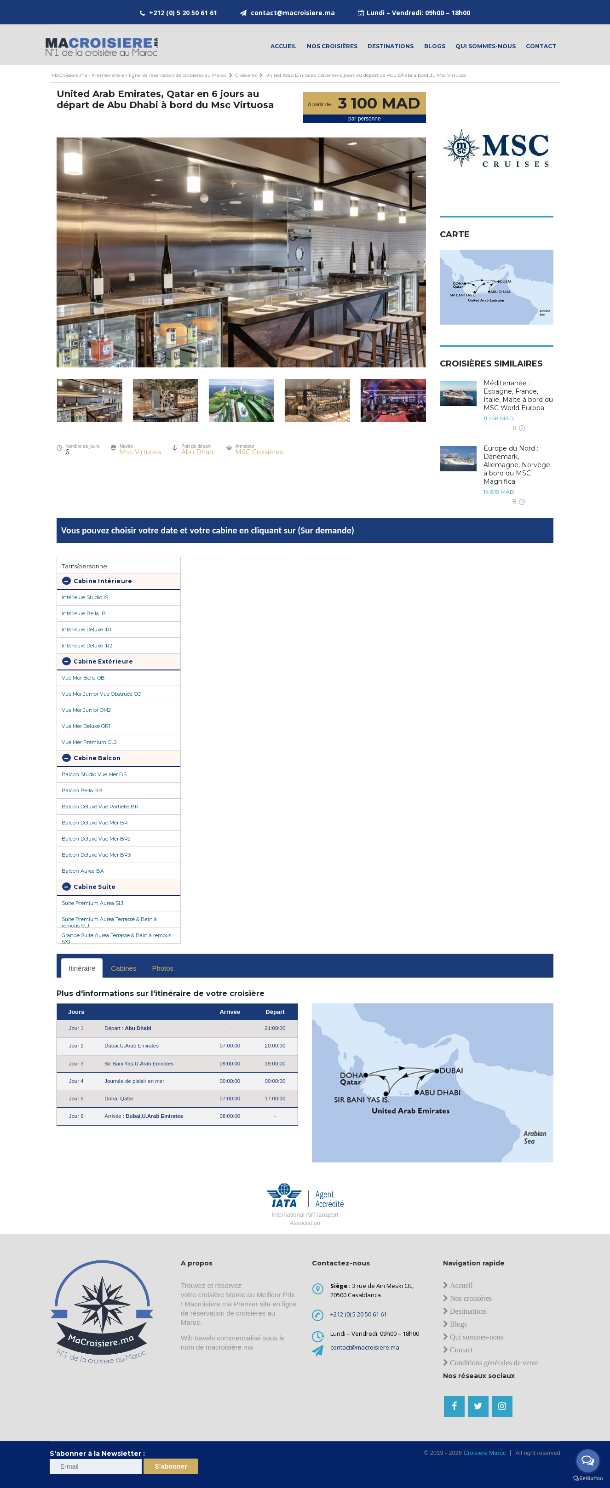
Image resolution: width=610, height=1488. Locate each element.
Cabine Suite (88, 886)
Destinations (391, 46)
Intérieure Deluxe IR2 (87, 645)
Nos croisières (332, 46)
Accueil (283, 46)
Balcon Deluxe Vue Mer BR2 (96, 839)
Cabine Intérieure (97, 581)
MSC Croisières (259, 452)
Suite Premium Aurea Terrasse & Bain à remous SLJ (109, 921)
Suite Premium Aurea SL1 (92, 903)
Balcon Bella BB (82, 790)
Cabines (123, 968)
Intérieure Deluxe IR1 (86, 629)
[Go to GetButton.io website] (588, 1479)
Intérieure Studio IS (85, 597)
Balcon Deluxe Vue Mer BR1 (96, 822)
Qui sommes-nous (485, 46)
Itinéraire (82, 968)
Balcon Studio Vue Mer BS (94, 774)
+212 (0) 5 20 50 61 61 (183, 12)
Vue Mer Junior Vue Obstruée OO (101, 694)
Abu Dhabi (198, 452)
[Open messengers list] (587, 1460)
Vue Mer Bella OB (83, 678)
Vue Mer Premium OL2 (89, 742)
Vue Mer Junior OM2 (86, 710)
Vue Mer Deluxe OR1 (86, 726)
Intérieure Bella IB (84, 613)
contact (541, 46)
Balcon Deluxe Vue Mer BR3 (96, 855)
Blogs (434, 46)
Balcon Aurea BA (83, 871)
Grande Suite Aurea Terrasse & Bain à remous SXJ (116, 937)
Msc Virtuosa (140, 452)
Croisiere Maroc (484, 1452)
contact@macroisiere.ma (293, 12)
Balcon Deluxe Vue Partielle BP (100, 806)
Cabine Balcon (91, 758)
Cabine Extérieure (97, 661)
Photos (162, 968)
